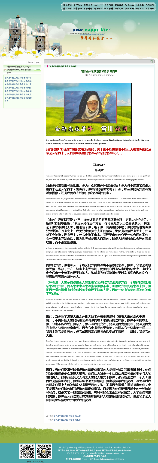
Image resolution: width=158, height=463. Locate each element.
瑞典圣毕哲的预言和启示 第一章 (18, 78)
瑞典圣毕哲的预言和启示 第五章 (18, 91)
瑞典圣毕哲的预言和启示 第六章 (18, 94)
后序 (6, 101)
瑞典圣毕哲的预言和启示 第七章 (18, 98)
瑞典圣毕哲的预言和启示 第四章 (18, 88)
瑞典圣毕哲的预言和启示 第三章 (18, 84)
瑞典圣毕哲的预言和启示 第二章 (18, 81)
